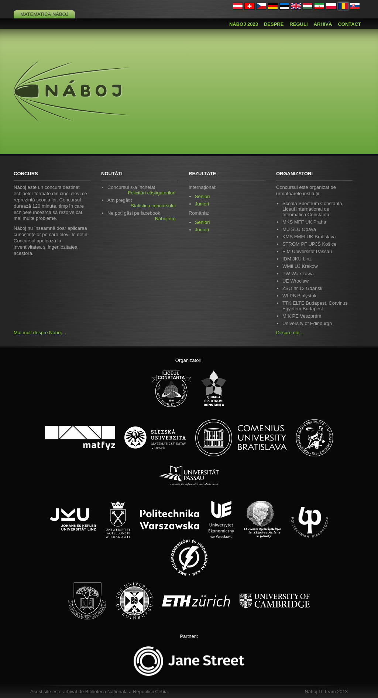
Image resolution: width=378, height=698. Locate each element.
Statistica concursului (153, 205)
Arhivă (323, 24)
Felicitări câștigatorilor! (152, 193)
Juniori (202, 204)
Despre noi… (290, 332)
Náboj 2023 (243, 24)
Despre (274, 24)
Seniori (202, 196)
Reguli (298, 24)
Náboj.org (165, 218)
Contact (349, 24)
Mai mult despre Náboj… (40, 332)
